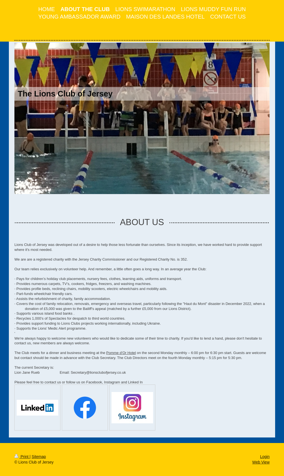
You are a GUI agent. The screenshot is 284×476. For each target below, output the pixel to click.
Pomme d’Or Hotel (121, 353)
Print (22, 456)
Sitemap (39, 456)
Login (265, 456)
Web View (261, 462)
